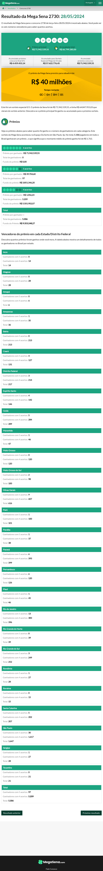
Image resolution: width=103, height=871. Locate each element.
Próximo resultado (91, 813)
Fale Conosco (51, 869)
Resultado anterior (12, 813)
